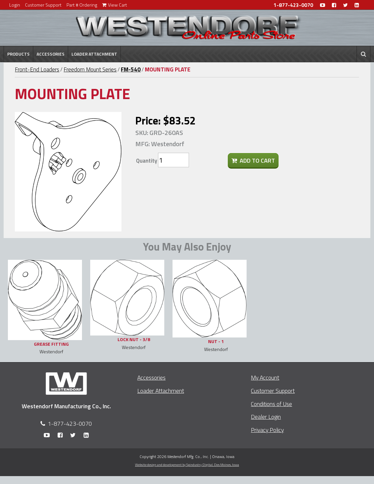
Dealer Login (266, 416)
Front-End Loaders (37, 69)
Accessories (51, 54)
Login (14, 4)
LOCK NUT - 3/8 (134, 339)
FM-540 (131, 69)
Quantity (146, 160)
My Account (265, 377)
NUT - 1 (216, 341)
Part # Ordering (82, 4)
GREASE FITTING (51, 343)
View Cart (114, 4)
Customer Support (43, 4)
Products (18, 54)
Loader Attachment (94, 54)
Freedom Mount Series (90, 69)
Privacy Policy (267, 429)
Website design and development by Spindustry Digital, (187, 464)
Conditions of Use (271, 403)
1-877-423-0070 (293, 5)
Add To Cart (253, 160)
